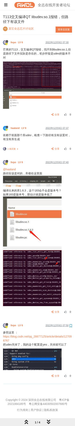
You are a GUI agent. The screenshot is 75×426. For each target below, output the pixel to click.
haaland (19, 128)
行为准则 (22, 410)
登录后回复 (64, 29)
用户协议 (36, 410)
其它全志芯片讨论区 (21, 28)
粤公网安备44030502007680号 (48, 403)
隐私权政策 (51, 410)
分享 (55, 114)
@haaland (9, 169)
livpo (17, 42)
